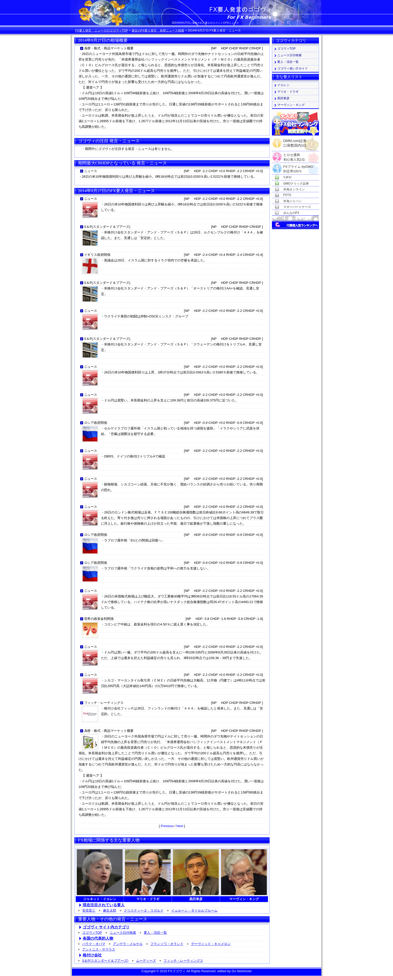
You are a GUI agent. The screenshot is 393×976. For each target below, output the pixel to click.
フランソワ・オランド (166, 944)
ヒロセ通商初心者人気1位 (294, 155)
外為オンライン (294, 189)
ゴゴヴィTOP (92, 933)
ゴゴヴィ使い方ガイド (292, 68)
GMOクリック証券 (296, 183)
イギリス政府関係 (97, 255)
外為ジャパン (292, 201)
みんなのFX (291, 213)
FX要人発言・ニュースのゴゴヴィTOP (101, 30)
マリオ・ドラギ (288, 91)
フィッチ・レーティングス (104, 703)
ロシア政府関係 (95, 423)
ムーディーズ (146, 961)
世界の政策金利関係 (99, 619)
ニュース (90, 171)
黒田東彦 (283, 98)
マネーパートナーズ (297, 207)
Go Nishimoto (242, 971)
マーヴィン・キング (291, 105)
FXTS (287, 195)
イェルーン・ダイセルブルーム (194, 910)
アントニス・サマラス (98, 949)
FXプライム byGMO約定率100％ (298, 167)
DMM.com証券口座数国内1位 (295, 141)
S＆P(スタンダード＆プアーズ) (107, 227)
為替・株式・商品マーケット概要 (109, 48)
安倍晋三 (88, 910)
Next (179, 826)
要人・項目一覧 (155, 933)
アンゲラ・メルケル (128, 944)
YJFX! (287, 177)
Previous (167, 826)
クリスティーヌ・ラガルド (144, 910)
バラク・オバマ (93, 944)
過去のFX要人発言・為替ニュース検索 (158, 30)
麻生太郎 (109, 910)
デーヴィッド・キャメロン (211, 944)
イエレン (283, 85)
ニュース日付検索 (123, 933)
